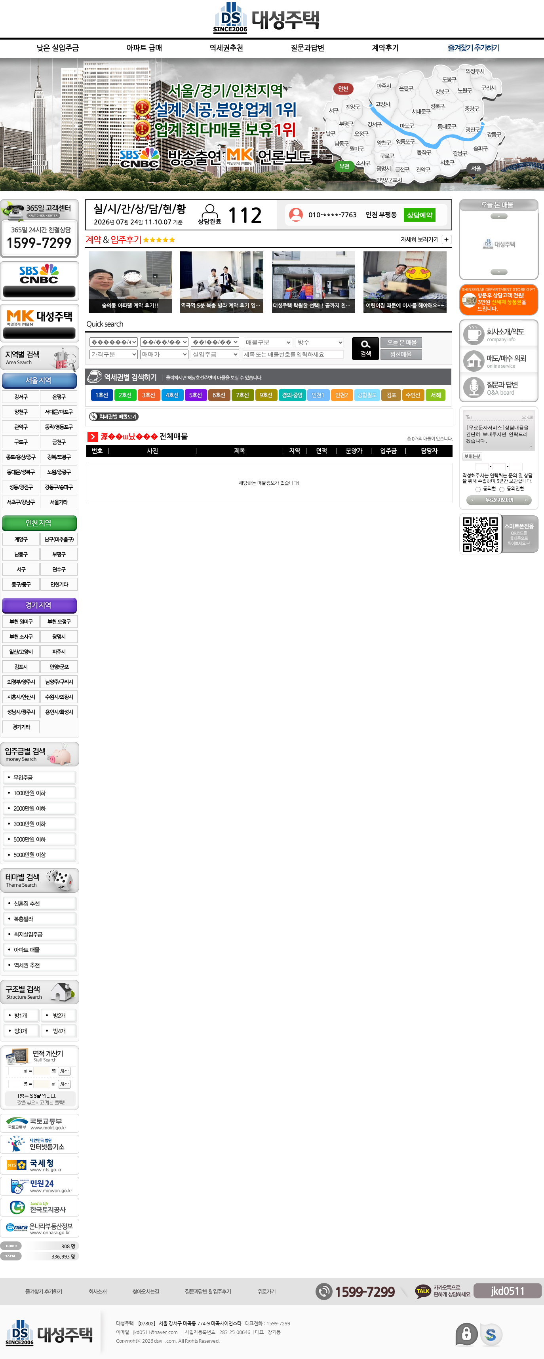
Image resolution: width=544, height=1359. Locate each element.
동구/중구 (20, 584)
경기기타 (21, 727)
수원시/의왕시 (59, 697)
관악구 (20, 427)
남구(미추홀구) (59, 539)
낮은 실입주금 (57, 48)
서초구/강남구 (20, 502)
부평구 (58, 554)
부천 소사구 (21, 637)
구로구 (20, 442)
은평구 (58, 397)
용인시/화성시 (59, 712)
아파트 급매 (144, 48)
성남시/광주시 (21, 712)
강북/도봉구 (58, 457)
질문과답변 (307, 48)
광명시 (58, 637)
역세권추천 (226, 48)
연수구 (58, 569)
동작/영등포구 (58, 427)
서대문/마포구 (58, 412)
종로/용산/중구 (20, 457)
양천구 (20, 412)
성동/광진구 (20, 487)
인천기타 (59, 584)
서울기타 (58, 502)
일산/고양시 (20, 652)
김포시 (20, 667)
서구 (21, 569)
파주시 (58, 652)
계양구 (20, 539)
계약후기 (385, 48)
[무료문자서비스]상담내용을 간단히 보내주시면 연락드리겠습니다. (499, 436)
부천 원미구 (21, 622)
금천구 (58, 442)
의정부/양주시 (21, 682)
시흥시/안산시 (21, 697)
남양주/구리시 (59, 682)
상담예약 (419, 215)
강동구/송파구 (58, 487)
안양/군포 (58, 667)
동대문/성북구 (20, 472)
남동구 (20, 554)
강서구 (20, 397)
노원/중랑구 (58, 472)
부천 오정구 (59, 622)
